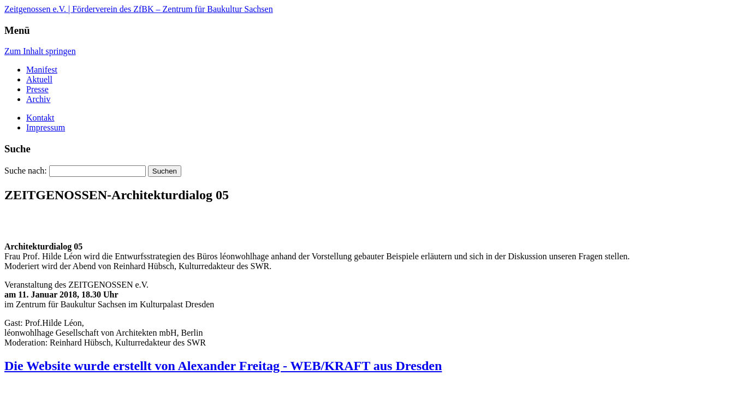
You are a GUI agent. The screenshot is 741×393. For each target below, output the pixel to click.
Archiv (38, 99)
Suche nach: (25, 170)
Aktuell (39, 79)
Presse (37, 89)
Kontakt (40, 117)
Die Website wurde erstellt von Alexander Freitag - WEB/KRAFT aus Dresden (223, 366)
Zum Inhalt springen (40, 51)
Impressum (45, 127)
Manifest (41, 69)
